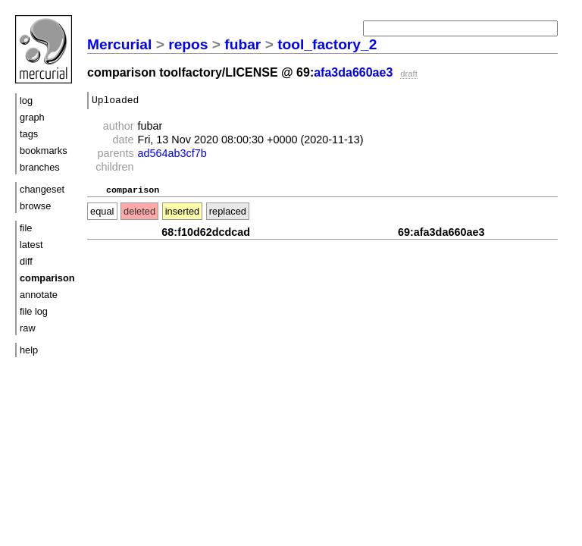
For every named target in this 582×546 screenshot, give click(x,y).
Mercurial (119, 44)
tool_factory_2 (327, 44)
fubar (242, 44)
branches (40, 167)
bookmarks (43, 150)
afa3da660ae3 (353, 72)
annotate (39, 294)
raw (28, 328)
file (26, 228)
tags (29, 134)
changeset (42, 189)
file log (34, 311)
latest (31, 244)
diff (26, 261)
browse (35, 206)
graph (32, 117)
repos (188, 44)
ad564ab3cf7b (172, 155)
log (26, 100)
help (29, 350)
